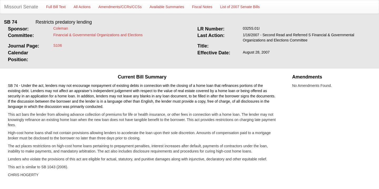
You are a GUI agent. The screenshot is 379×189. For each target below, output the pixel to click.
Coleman (60, 28)
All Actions (82, 7)
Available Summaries (166, 7)
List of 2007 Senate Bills (240, 7)
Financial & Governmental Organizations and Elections (98, 35)
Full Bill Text (56, 7)
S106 (57, 45)
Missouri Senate (21, 6)
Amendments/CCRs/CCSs (120, 7)
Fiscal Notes (202, 7)
